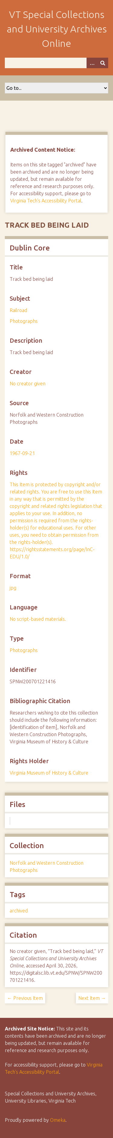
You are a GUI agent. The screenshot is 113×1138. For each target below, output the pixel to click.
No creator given (28, 383)
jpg (13, 587)
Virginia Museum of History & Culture (49, 772)
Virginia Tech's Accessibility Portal (45, 200)
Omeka (57, 1120)
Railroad (18, 310)
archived (19, 910)
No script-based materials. (38, 619)
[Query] (56, 63)
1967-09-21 (22, 453)
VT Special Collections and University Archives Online (57, 29)
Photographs (24, 321)
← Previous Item (25, 998)
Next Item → (92, 998)
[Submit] (102, 63)
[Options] (91, 63)
